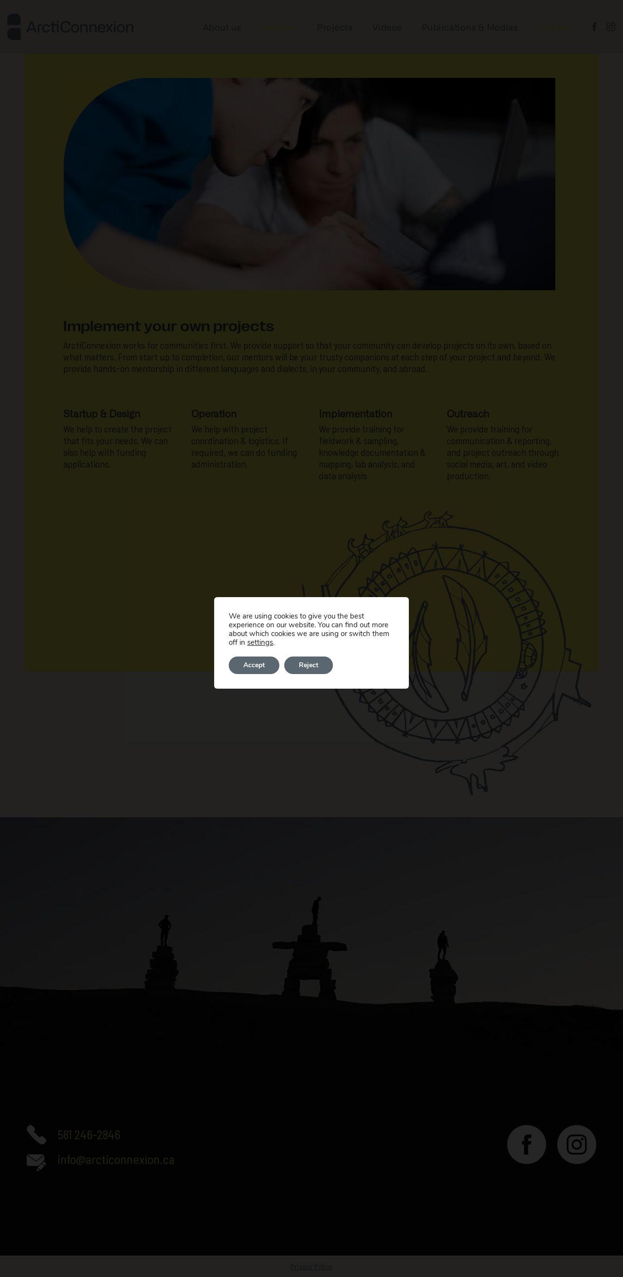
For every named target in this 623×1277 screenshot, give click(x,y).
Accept (254, 665)
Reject (308, 665)
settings (260, 642)
